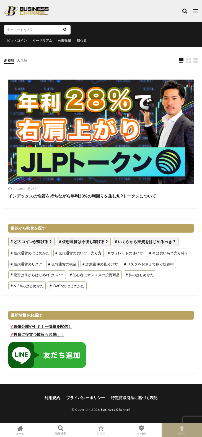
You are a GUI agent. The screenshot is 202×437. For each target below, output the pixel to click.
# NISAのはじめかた (27, 286)
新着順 (9, 60)
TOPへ (182, 430)
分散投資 (64, 40)
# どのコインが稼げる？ (31, 241)
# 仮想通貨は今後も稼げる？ (83, 241)
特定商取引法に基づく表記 (134, 397)
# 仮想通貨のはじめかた (30, 253)
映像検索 (60, 430)
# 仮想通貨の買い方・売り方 (78, 253)
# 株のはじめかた (140, 275)
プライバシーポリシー (85, 397)
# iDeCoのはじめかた (67, 286)
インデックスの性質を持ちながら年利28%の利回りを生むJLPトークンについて (82, 195)
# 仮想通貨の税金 (62, 264)
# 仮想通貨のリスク (26, 264)
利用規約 (52, 397)
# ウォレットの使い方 (125, 253)
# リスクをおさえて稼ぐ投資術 (149, 264)
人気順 (22, 60)
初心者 (82, 40)
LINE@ (141, 430)
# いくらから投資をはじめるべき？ (145, 241)
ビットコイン (17, 40)
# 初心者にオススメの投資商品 (95, 275)
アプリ (101, 430)
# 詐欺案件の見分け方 (100, 264)
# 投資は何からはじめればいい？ (37, 275)
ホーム (20, 430)
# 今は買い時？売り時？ (168, 253)
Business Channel (115, 409)
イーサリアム (42, 40)
